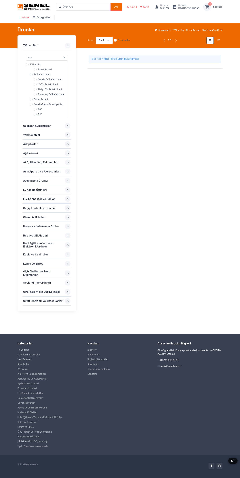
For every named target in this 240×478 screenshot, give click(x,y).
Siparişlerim (94, 354)
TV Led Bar (30, 45)
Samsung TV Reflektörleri (51, 94)
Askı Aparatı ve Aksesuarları (41, 171)
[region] (47, 90)
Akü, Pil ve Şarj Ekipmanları (40, 162)
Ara (116, 6)
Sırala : (91, 40)
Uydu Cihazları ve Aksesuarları (43, 301)
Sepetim (217, 6)
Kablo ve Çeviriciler (35, 254)
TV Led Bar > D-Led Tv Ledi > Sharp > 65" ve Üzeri (197, 30)
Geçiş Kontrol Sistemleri (39, 208)
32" (40, 114)
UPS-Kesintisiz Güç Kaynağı (41, 291)
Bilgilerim (92, 349)
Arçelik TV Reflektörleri (50, 79)
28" (40, 109)
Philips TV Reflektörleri (50, 89)
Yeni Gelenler (31, 134)
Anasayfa (161, 30)
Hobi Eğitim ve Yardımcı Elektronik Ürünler (38, 245)
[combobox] (83, 7)
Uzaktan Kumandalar (37, 125)
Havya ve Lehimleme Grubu (41, 226)
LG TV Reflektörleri (48, 84)
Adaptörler (30, 144)
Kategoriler (41, 17)
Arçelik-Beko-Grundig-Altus (49, 104)
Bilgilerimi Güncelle (98, 359)
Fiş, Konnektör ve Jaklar (39, 198)
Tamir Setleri (45, 69)
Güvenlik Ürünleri (34, 217)
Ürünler (25, 17)
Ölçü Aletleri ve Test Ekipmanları (36, 273)
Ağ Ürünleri (30, 153)
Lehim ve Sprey (33, 263)
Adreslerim (93, 364)
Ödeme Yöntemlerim (99, 369)
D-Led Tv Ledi (41, 99)
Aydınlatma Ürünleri (36, 180)
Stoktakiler (124, 40)
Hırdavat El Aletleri (35, 235)
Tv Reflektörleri (42, 74)
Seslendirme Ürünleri (37, 282)
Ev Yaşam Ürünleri (35, 189)
